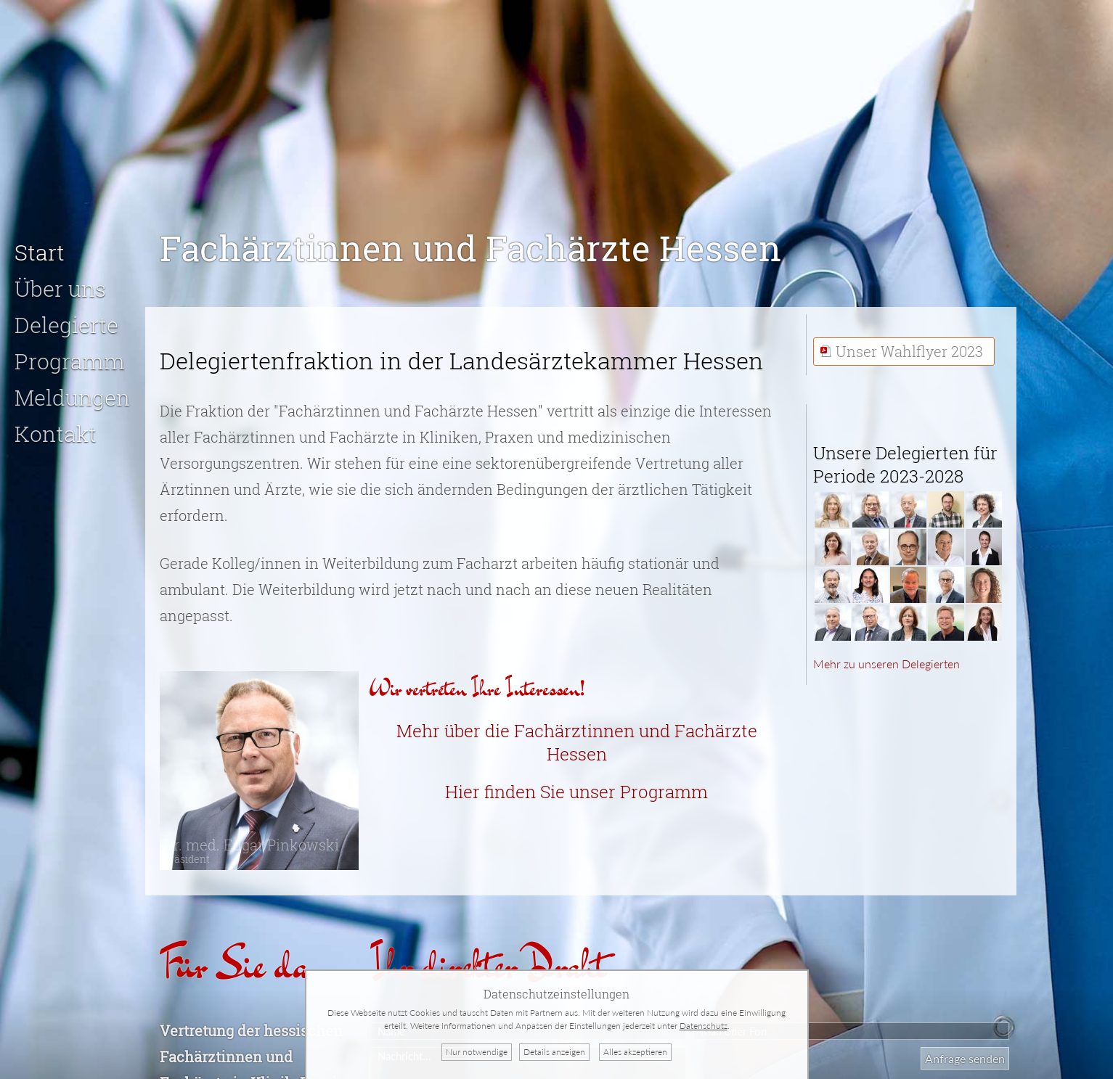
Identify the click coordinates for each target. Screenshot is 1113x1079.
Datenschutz (703, 1025)
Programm (70, 354)
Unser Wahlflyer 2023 (909, 344)
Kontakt (56, 427)
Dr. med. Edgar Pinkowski (251, 844)
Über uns (60, 282)
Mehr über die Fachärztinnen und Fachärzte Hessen (576, 736)
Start (40, 245)
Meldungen (72, 391)
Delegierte (66, 318)
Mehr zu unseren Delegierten (886, 657)
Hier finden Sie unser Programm (576, 785)
